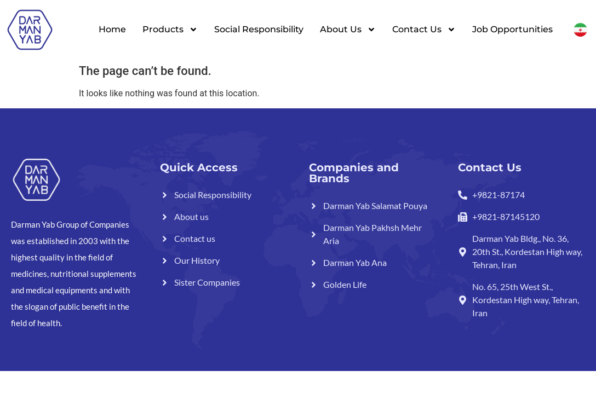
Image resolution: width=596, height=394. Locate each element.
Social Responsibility (258, 29)
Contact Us (424, 29)
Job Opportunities (512, 29)
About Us (348, 29)
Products (170, 29)
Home (112, 29)
